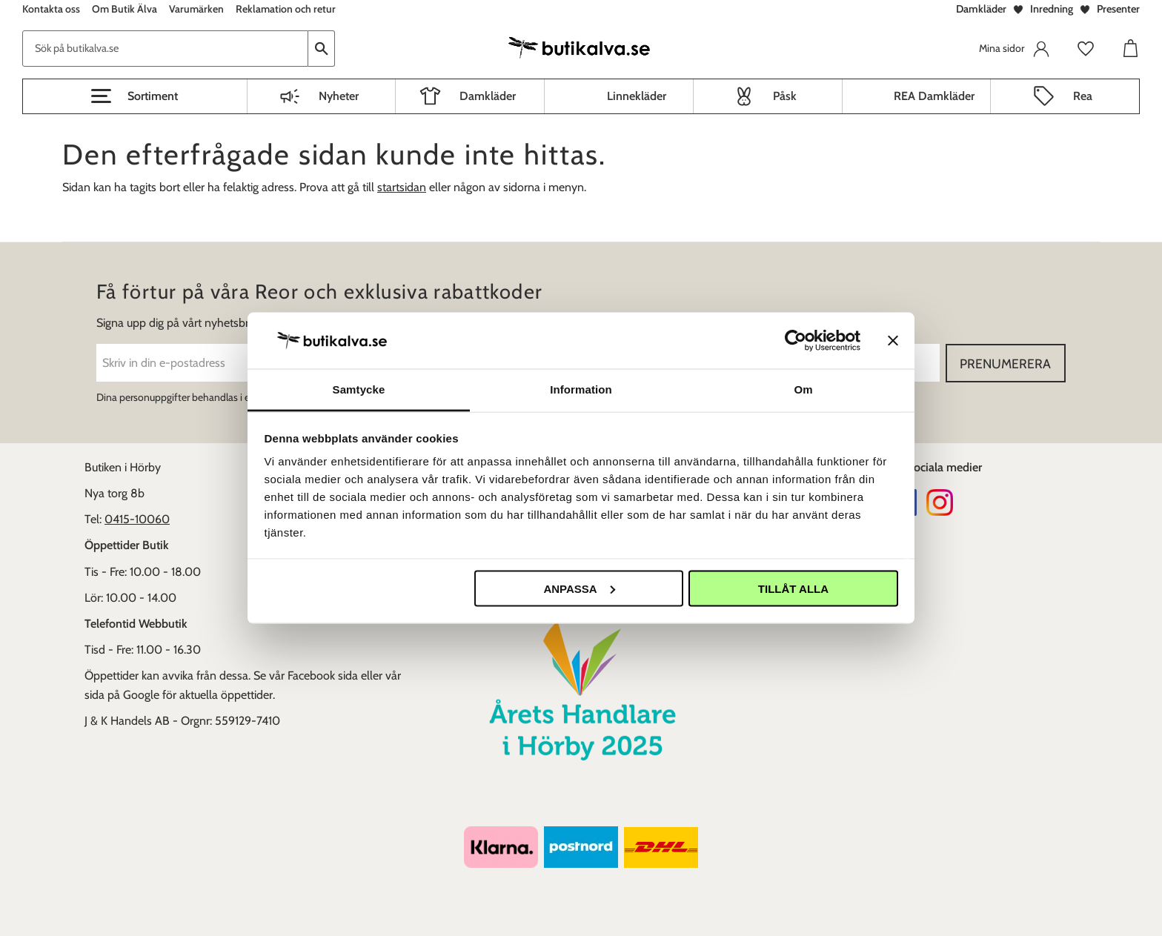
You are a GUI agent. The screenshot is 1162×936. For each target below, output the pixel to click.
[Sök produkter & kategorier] (165, 48)
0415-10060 (137, 519)
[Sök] (321, 48)
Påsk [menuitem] (785, 96)
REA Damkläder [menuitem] (934, 96)
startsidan (401, 187)
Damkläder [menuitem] (487, 96)
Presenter (1118, 9)
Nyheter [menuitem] (339, 96)
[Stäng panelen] (893, 340)
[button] (135, 96)
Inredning (1051, 9)
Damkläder (981, 9)
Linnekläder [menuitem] (636, 96)
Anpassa (578, 588)
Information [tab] (581, 389)
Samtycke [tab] (359, 389)
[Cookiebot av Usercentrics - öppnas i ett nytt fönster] (795, 340)
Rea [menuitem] (1082, 96)
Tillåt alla (793, 588)
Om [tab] (803, 389)
